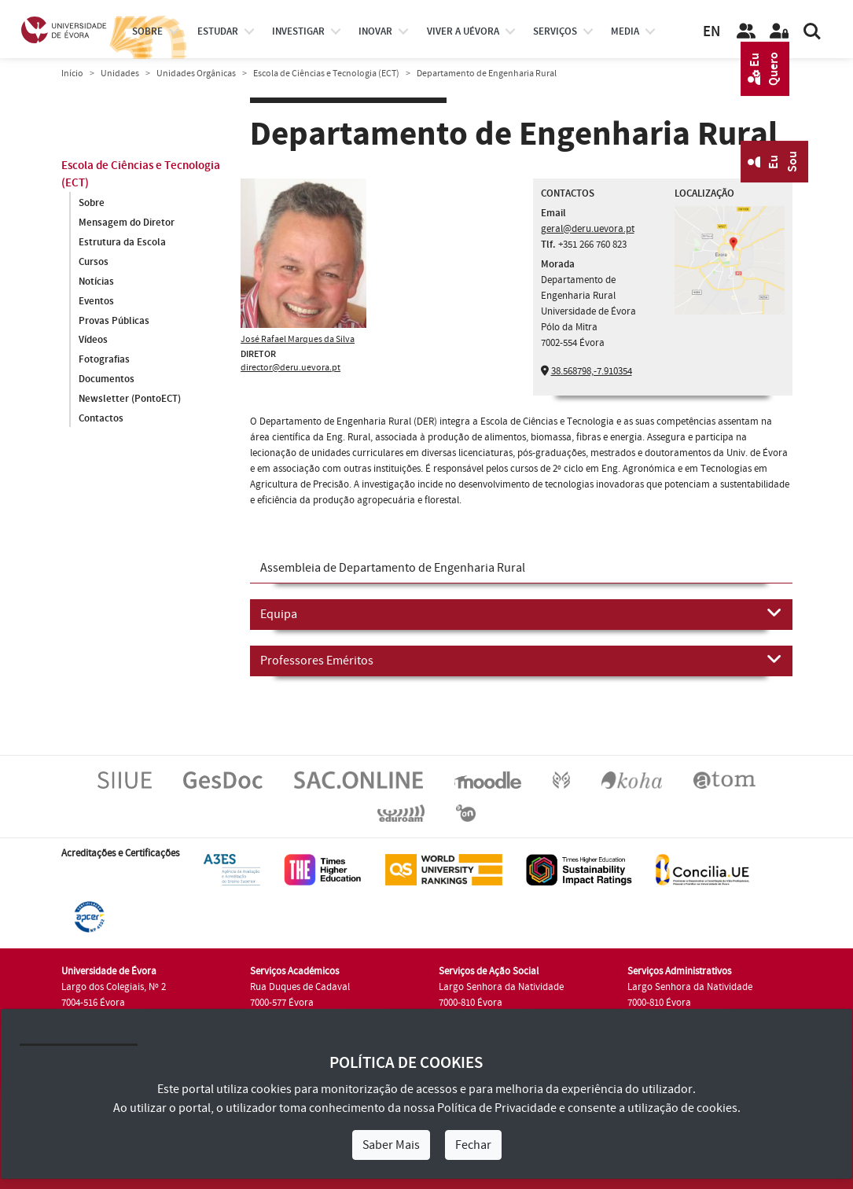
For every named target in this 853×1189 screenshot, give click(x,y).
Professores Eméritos (521, 659)
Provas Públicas (114, 321)
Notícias (96, 281)
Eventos (96, 301)
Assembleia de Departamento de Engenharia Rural (392, 568)
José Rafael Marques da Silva (298, 339)
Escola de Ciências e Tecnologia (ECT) (326, 73)
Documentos (106, 380)
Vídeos (93, 340)
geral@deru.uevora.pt (587, 229)
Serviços (555, 31)
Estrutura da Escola (122, 242)
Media (625, 31)
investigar (298, 31)
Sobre (147, 31)
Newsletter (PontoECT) (130, 399)
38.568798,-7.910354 (591, 371)
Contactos (101, 419)
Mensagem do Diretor (127, 222)
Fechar (473, 1145)
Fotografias (104, 360)
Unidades (120, 73)
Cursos (93, 262)
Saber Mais (391, 1145)
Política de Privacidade (497, 1108)
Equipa (521, 613)
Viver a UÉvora (463, 31)
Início (72, 73)
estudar (217, 31)
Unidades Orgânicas (196, 73)
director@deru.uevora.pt (290, 368)
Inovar (375, 31)
